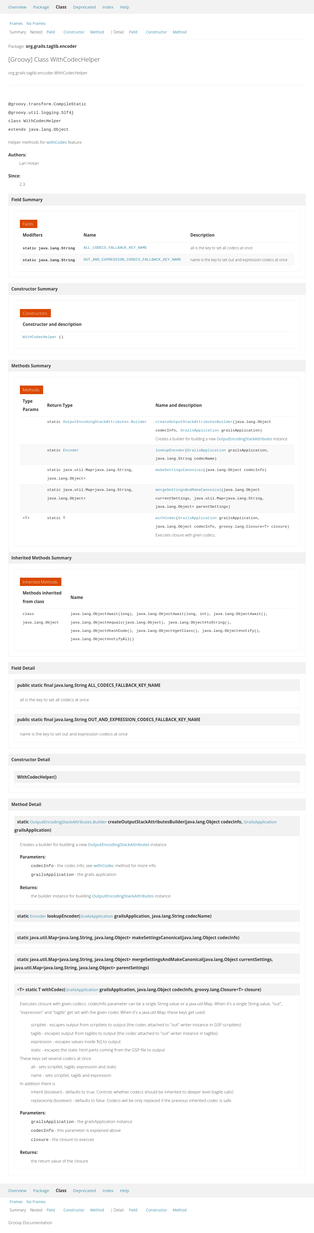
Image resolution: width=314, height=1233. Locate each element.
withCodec (56, 142)
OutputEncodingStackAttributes (244, 437)
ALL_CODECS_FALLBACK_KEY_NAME (115, 247)
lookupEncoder (170, 449)
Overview (17, 7)
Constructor (74, 32)
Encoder (71, 449)
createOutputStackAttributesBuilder (193, 420)
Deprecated (84, 7)
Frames (16, 23)
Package (41, 7)
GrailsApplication (199, 429)
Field (51, 32)
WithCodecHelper (40, 336)
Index (108, 7)
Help (124, 7)
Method (97, 32)
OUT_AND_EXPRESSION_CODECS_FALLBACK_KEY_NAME (132, 259)
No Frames (36, 23)
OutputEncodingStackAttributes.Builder (105, 420)
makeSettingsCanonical (179, 469)
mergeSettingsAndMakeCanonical (188, 488)
